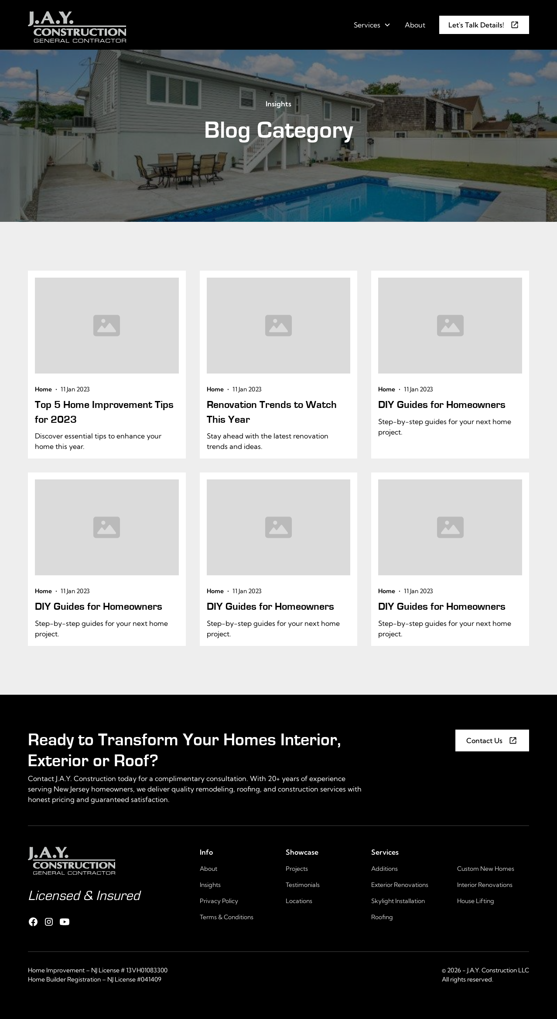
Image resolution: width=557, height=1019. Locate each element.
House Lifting (475, 901)
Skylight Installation (398, 901)
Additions (384, 869)
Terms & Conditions (226, 917)
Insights (278, 103)
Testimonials (303, 885)
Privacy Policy (219, 901)
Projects (297, 869)
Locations (299, 901)
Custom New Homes (485, 869)
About (415, 24)
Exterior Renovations (399, 885)
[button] (372, 25)
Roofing (382, 917)
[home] (77, 25)
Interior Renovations (485, 885)
